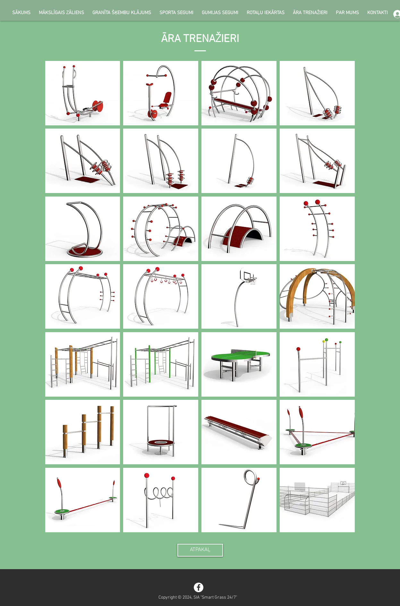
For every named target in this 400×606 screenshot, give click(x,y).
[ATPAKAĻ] (200, 550)
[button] (82, 93)
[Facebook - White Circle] (198, 587)
